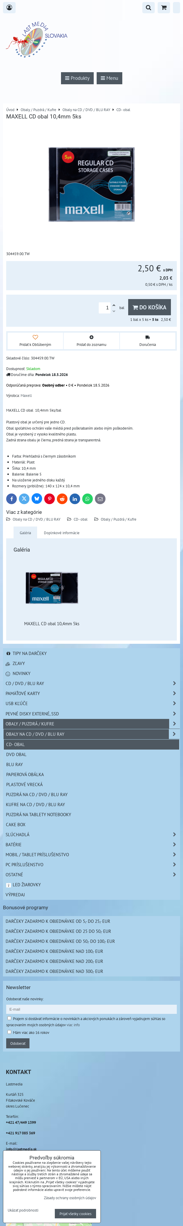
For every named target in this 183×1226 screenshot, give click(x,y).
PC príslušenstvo (93, 864)
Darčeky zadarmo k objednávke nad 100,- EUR (54, 951)
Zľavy (15, 663)
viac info (73, 1024)
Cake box (15, 824)
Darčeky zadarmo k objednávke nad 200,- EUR (54, 961)
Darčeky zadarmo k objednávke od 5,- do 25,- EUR (58, 921)
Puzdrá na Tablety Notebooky (38, 814)
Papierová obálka (25, 774)
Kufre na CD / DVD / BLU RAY (35, 804)
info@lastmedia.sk (21, 1149)
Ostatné (93, 875)
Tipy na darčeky (26, 653)
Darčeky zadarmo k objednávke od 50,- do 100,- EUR (60, 941)
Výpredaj (15, 894)
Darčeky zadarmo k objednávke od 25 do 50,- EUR (58, 931)
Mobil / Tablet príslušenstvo (93, 854)
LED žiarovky (23, 884)
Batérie (93, 844)
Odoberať (17, 1043)
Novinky (18, 673)
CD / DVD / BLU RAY (93, 683)
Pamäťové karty (93, 693)
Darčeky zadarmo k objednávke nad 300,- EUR (54, 971)
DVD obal (16, 754)
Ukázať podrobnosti (23, 1210)
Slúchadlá (93, 834)
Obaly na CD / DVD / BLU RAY (36, 519)
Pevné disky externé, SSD (93, 714)
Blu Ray (14, 764)
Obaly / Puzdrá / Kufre (118, 519)
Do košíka (149, 307)
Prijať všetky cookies (75, 1213)
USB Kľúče (93, 703)
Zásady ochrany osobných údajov (70, 1197)
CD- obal (81, 519)
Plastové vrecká (24, 784)
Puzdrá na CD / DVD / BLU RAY (36, 794)
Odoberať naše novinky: (25, 998)
